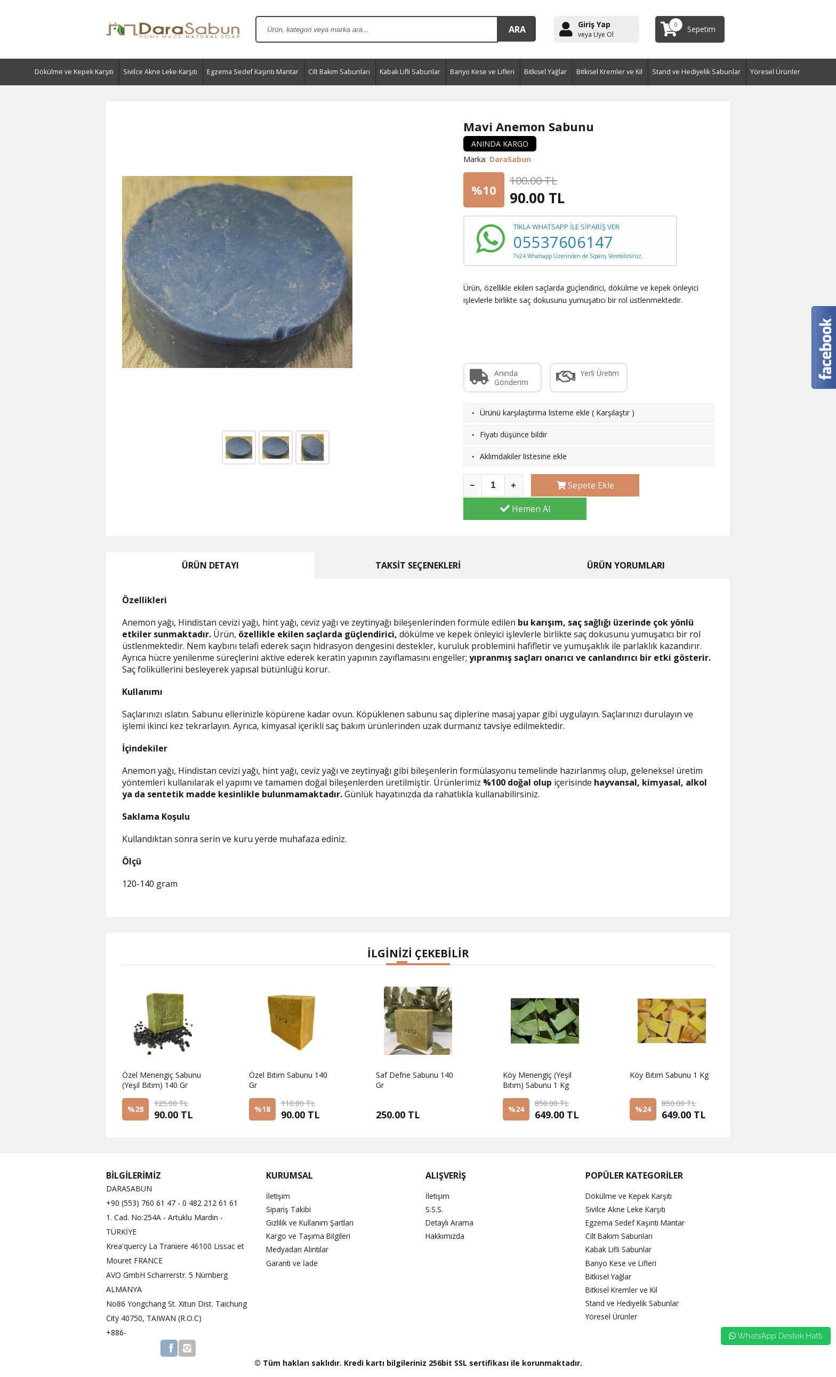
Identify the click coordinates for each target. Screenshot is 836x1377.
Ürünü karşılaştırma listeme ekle (535, 412)
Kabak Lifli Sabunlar (410, 71)
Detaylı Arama (450, 1200)
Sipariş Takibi (288, 1186)
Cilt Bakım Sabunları (339, 71)
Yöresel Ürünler (775, 71)
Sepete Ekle (575, 485)
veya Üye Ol (596, 34)
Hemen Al (670, 485)
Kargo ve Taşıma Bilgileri (308, 1213)
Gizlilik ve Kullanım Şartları (310, 1200)
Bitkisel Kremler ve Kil (609, 71)
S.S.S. (434, 1186)
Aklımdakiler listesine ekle (523, 456)
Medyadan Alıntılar (297, 1226)
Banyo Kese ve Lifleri (482, 71)
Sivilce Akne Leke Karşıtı (160, 71)
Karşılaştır (613, 412)
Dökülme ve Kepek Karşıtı (74, 71)
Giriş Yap (594, 24)
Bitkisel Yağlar (545, 71)
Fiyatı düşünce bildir (513, 434)
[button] (391, 941)
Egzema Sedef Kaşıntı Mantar (253, 71)
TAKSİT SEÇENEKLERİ (418, 542)
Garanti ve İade (292, 1240)
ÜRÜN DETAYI (210, 542)
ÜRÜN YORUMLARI (626, 542)
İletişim (278, 1172)
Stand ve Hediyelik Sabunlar (696, 71)
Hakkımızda (445, 1213)
